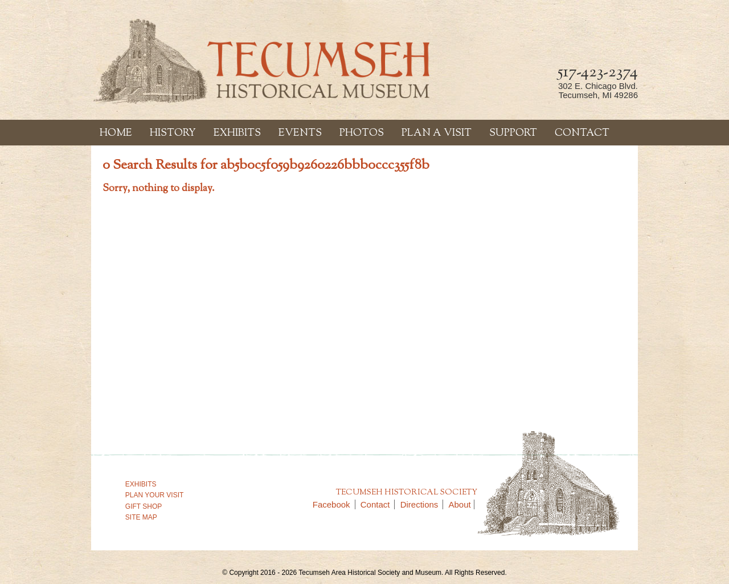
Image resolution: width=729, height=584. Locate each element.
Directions (422, 504)
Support (513, 133)
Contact (582, 133)
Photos (361, 133)
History (173, 133)
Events (300, 133)
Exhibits (237, 133)
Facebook (334, 504)
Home (116, 133)
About (460, 504)
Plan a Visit (437, 133)
